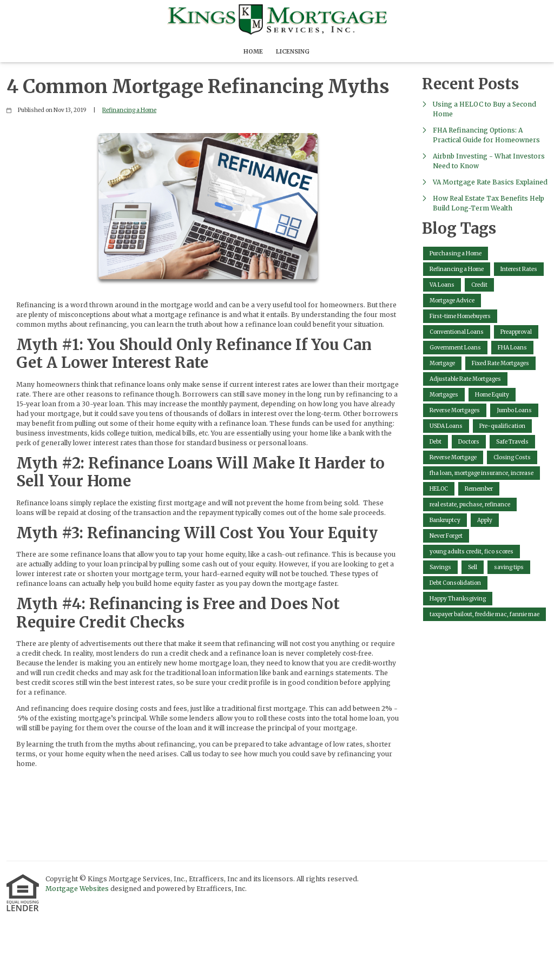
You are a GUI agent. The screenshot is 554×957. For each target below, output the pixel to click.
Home (253, 51)
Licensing (292, 51)
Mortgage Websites (77, 889)
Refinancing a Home (129, 110)
